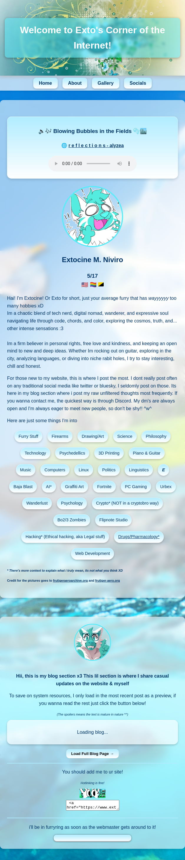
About (75, 83)
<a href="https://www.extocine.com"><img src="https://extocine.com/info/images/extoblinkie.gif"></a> (92, 806)
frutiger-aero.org (107, 580)
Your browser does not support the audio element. (92, 164)
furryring (54, 828)
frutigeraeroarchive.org (70, 580)
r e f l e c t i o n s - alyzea (96, 145)
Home (45, 83)
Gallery (105, 83)
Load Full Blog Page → (92, 753)
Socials (138, 83)
